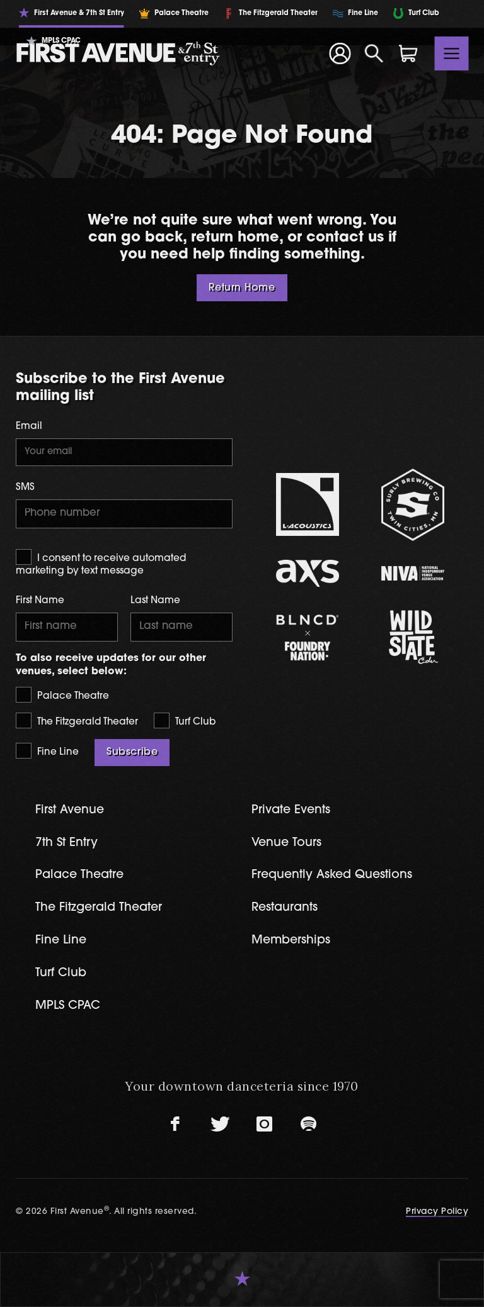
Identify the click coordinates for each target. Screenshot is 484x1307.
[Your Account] (339, 53)
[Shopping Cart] (408, 53)
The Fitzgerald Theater (77, 720)
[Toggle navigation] (452, 53)
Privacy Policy (437, 1212)
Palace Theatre (62, 695)
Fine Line (47, 751)
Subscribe (132, 752)
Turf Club (185, 720)
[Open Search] (374, 53)
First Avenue (69, 810)
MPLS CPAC (67, 1006)
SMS (25, 487)
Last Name (155, 601)
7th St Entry (66, 843)
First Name (40, 601)
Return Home (242, 288)
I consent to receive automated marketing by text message (101, 562)
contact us (345, 238)
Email (29, 426)
